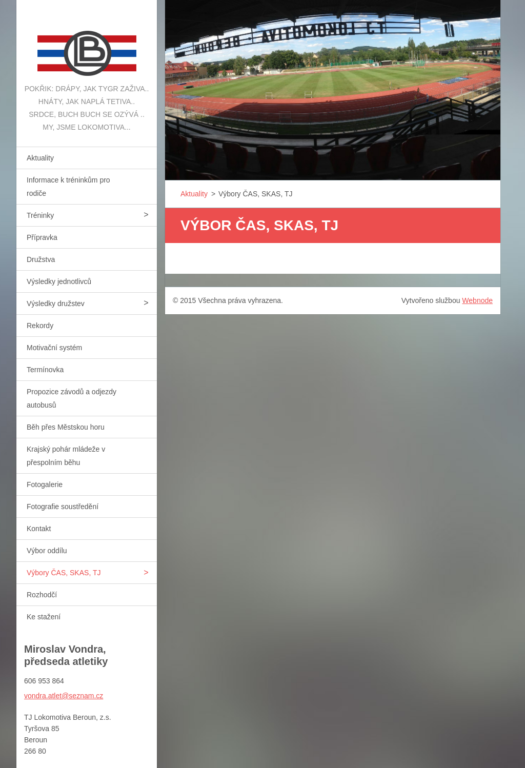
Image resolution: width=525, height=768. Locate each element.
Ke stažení (43, 617)
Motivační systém (54, 347)
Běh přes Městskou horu (66, 427)
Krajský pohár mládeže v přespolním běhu (66, 456)
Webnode (477, 300)
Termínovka (45, 370)
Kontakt (39, 528)
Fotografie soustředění (62, 506)
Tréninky (40, 215)
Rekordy (40, 325)
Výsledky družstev (56, 303)
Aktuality (40, 158)
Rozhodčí (42, 595)
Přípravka (42, 237)
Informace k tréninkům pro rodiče (68, 186)
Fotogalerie (45, 484)
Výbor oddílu (47, 551)
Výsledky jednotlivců (59, 281)
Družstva (41, 259)
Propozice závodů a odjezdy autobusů (71, 398)
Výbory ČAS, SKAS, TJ (63, 573)
